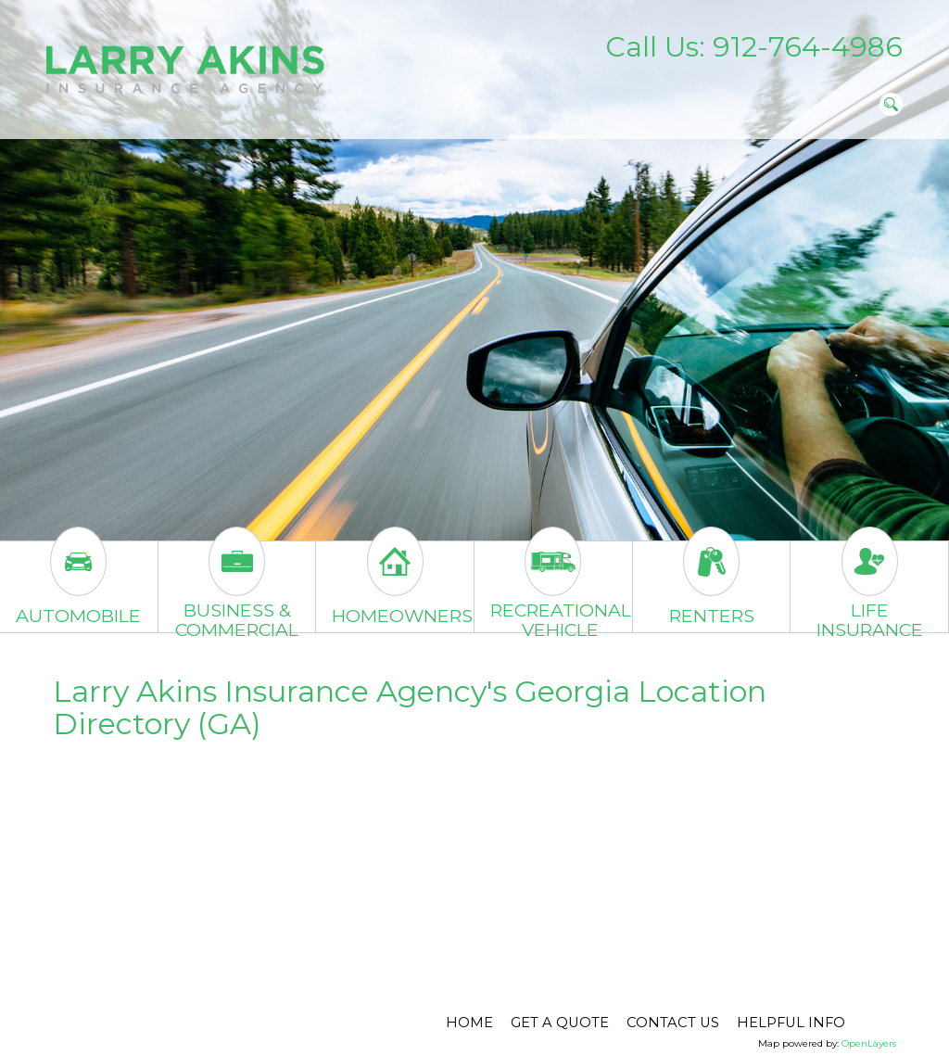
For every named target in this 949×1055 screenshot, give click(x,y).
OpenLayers (868, 1043)
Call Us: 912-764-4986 (754, 47)
